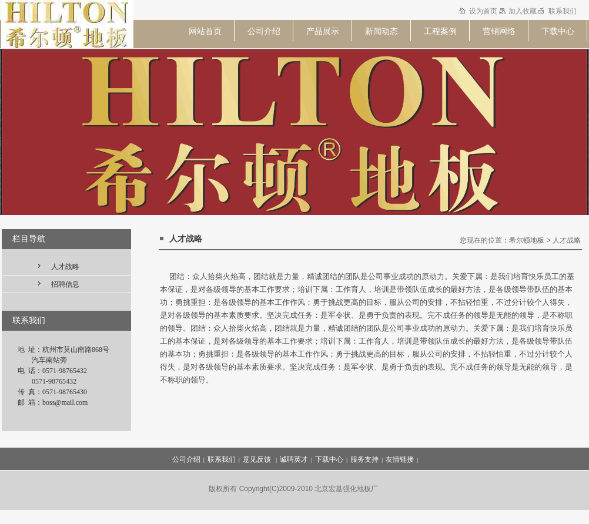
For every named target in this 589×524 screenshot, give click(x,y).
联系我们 (562, 11)
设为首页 (484, 11)
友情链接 (400, 459)
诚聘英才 (294, 459)
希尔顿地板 (526, 240)
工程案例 (440, 31)
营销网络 (499, 31)
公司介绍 (263, 31)
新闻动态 (381, 31)
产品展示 (322, 31)
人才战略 (65, 267)
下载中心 (557, 31)
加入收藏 (523, 11)
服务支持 (364, 459)
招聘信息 (65, 284)
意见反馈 (258, 459)
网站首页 (205, 31)
